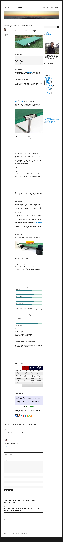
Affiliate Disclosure (48, 34)
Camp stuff (47, 79)
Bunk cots (47, 87)
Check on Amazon (25, 385)
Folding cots (48, 92)
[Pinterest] (23, 416)
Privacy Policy (47, 33)
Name (5, 475)
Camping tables (47, 82)
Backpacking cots (49, 86)
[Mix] (27, 416)
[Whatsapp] (29, 416)
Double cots (48, 91)
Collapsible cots (48, 88)
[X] (18, 416)
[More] (31, 416)
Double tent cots (47, 96)
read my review (32, 385)
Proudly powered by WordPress (23, 533)
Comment (6, 460)
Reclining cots (48, 95)
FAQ (46, 97)
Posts (52, 7)
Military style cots (49, 94)
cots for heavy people (38, 222)
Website (5, 484)
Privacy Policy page (51, 70)
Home (44, 7)
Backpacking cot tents (48, 78)
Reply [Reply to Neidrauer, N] (5, 435)
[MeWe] (25, 416)
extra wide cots (23, 214)
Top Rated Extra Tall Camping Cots (50, 111)
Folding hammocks (48, 98)
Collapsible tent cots (48, 83)
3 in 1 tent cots (47, 77)
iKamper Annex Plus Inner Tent (50, 121)
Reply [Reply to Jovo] (6, 446)
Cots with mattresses (49, 90)
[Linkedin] (21, 416)
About (48, 7)
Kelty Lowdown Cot (48, 118)
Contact (46, 32)
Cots (46, 84)
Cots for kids (48, 89)
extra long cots (39, 205)
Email (5, 480)
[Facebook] (16, 416)
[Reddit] (20, 416)
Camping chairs (47, 81)
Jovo (4, 31)
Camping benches (48, 80)
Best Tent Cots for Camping (14, 7)
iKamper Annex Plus (48, 122)
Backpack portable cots (49, 85)
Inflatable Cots (48, 93)
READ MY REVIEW (39, 385)
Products (56, 7)
